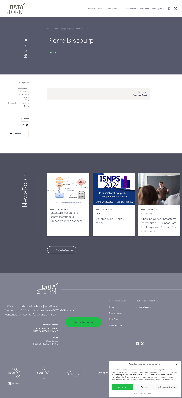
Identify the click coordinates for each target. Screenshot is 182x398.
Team (26, 106)
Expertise (24, 91)
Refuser (144, 387)
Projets (25, 97)
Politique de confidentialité (143, 393)
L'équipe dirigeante (67, 28)
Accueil (50, 28)
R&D (27, 100)
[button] (176, 364)
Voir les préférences (167, 387)
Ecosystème (23, 88)
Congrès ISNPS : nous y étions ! (110, 221)
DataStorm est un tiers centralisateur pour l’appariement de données (66, 216)
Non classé (24, 94)
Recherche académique (18, 103)
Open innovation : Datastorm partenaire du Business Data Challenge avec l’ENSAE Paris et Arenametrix (159, 225)
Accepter (122, 387)
